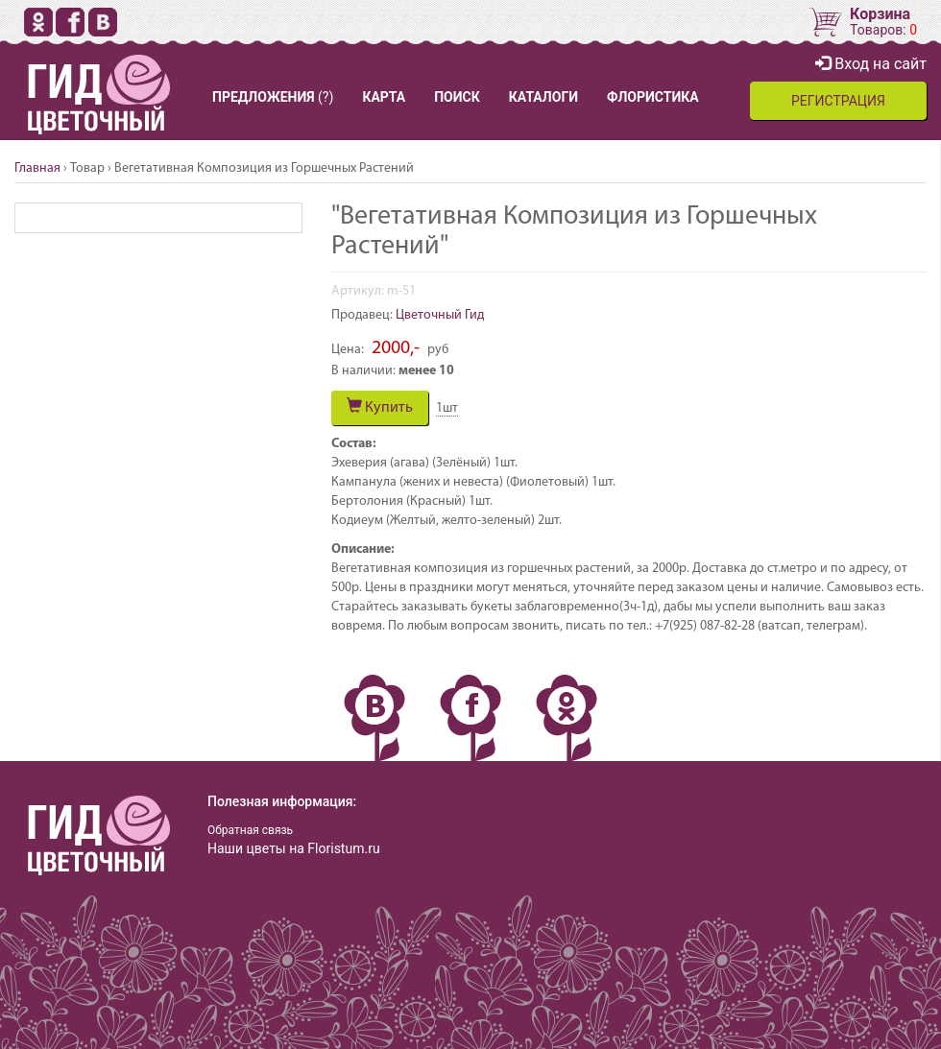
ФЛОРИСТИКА (653, 97)
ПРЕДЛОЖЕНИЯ (263, 97)
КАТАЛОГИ (543, 97)
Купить (380, 407)
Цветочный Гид (440, 315)
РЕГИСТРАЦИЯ (838, 100)
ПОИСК (457, 97)
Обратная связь (250, 830)
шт (447, 408)
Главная (37, 168)
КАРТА (383, 97)
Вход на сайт (871, 64)
